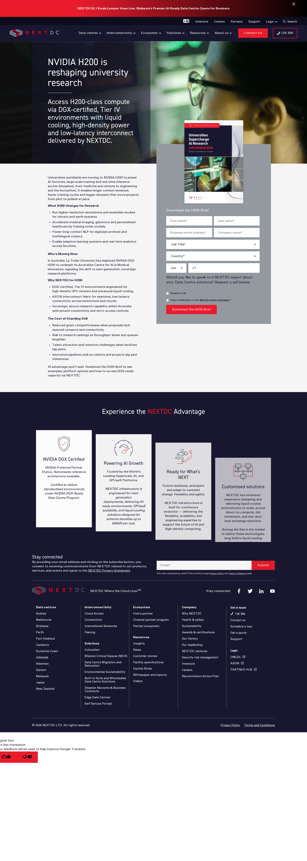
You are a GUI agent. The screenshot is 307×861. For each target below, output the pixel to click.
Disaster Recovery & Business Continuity (105, 689)
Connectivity (93, 619)
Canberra (42, 644)
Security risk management (200, 657)
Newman (42, 663)
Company (189, 607)
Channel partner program (151, 619)
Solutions (92, 643)
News (137, 649)
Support (236, 639)
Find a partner (143, 613)
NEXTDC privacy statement (215, 300)
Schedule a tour (241, 626)
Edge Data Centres (97, 697)
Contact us (238, 620)
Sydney (41, 613)
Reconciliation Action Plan (200, 676)
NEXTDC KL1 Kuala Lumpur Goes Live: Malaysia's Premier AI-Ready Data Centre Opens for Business (154, 8)
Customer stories (145, 656)
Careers (187, 670)
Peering (90, 632)
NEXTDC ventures (194, 651)
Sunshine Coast (47, 651)
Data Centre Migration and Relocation (103, 664)
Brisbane (42, 626)
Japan (40, 682)
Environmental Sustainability (105, 672)
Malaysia (42, 676)
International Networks (101, 626)
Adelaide (42, 657)
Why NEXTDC (192, 613)
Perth (40, 632)
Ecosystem (141, 607)
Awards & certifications (198, 632)
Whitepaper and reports (150, 674)
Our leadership (192, 644)
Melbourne (43, 619)
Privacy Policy (230, 725)
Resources (141, 637)
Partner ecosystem (146, 626)
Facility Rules (142, 668)
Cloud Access (94, 613)
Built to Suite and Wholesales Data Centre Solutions (105, 680)
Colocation (92, 649)
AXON (234, 663)
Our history (190, 638)
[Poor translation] (27, 757)
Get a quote (238, 632)
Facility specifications (148, 662)
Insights (139, 643)
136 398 (240, 614)
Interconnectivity (98, 607)
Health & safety (193, 619)
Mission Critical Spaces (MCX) (106, 656)
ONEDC (235, 657)
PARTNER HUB (241, 669)
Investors (188, 663)
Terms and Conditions (259, 725)
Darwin (41, 670)
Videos (138, 681)
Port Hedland (45, 638)
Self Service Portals (98, 703)
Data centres (46, 607)
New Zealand (45, 688)
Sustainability (191, 626)
